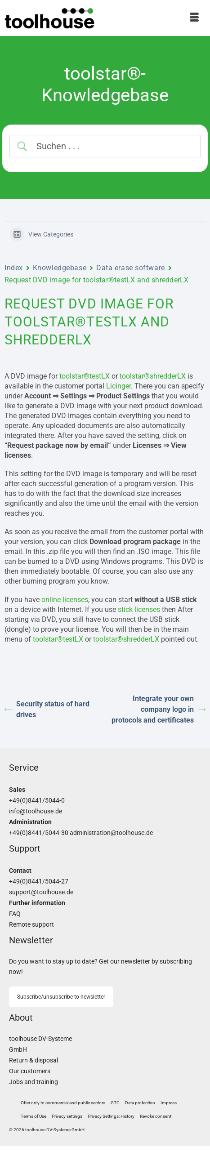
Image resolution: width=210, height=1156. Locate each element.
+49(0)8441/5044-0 (37, 800)
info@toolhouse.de (35, 811)
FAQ (15, 914)
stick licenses (139, 609)
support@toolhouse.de (41, 892)
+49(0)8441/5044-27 (38, 881)
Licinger (118, 386)
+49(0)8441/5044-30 (38, 833)
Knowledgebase (59, 267)
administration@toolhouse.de (111, 833)
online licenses (64, 599)
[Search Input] (113, 146)
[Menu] (194, 18)
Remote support (31, 924)
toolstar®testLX (84, 376)
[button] (67, 1116)
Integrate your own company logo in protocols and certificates (159, 709)
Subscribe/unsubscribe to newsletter (61, 997)
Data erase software (130, 267)
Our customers (29, 1071)
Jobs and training (33, 1082)
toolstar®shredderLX (153, 376)
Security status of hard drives (46, 709)
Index (13, 267)
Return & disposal (33, 1060)
